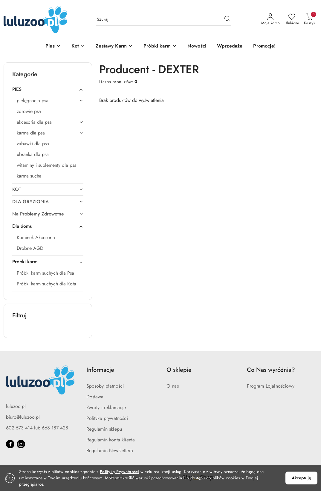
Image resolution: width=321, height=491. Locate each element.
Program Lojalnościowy (270, 386)
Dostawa (95, 396)
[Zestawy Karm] (114, 46)
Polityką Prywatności (119, 472)
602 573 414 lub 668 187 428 (37, 427)
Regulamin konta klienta (110, 439)
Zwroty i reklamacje (106, 407)
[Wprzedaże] (230, 46)
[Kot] (78, 46)
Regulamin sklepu (104, 429)
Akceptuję (301, 478)
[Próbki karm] (160, 46)
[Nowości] (197, 46)
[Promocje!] (264, 46)
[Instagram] (21, 444)
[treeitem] (47, 89)
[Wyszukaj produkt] (163, 19)
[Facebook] (10, 444)
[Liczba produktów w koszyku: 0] (309, 19)
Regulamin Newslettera (109, 450)
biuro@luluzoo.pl (23, 417)
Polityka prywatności (107, 418)
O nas (172, 386)
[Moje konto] (270, 19)
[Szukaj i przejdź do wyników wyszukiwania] (227, 19)
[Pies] (53, 46)
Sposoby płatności (105, 386)
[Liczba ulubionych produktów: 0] (292, 19)
